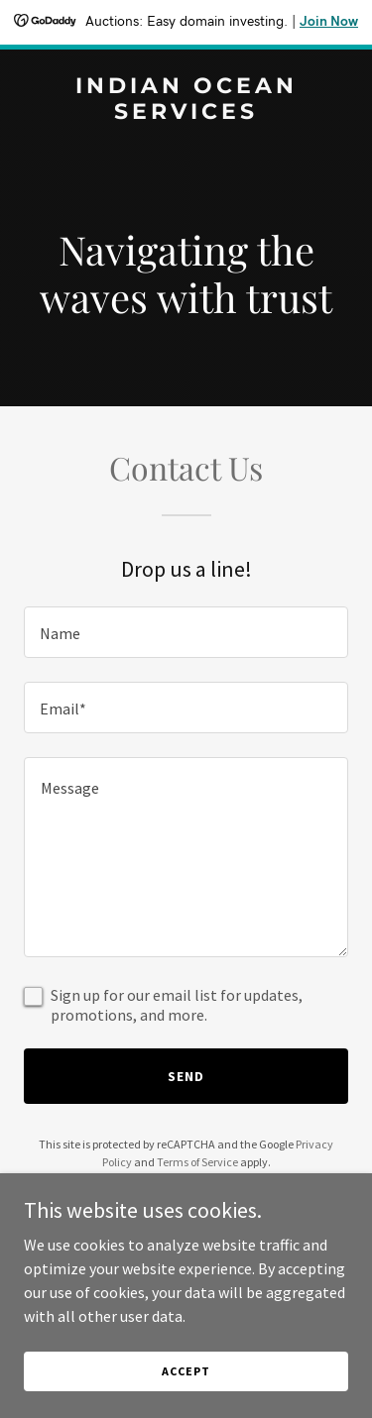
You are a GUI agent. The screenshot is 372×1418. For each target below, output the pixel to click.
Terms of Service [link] (197, 1161)
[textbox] (186, 632)
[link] (186, 113)
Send (186, 1076)
